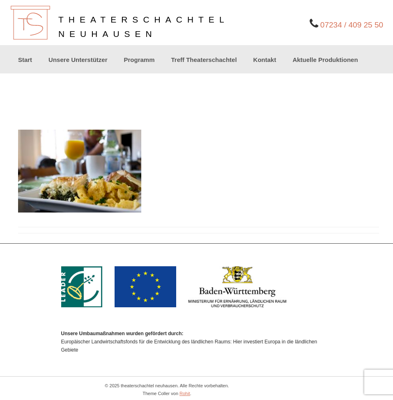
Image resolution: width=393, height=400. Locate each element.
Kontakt (264, 59)
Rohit (184, 393)
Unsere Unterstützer (77, 59)
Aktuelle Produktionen (325, 59)
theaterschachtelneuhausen (143, 27)
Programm (139, 59)
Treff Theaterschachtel (204, 59)
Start (25, 59)
